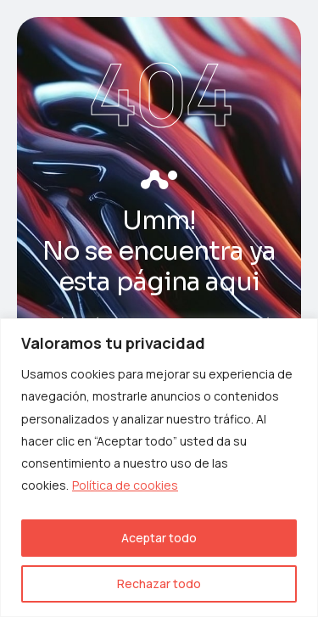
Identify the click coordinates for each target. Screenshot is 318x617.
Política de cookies (125, 485)
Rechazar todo (159, 583)
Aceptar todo (159, 538)
